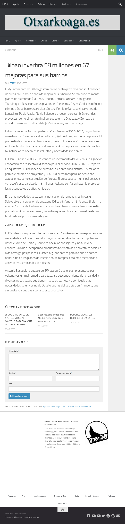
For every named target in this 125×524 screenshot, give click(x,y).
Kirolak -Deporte (92, 496)
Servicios (65, 4)
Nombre (12, 373)
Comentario (14, 351)
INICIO (5, 4)
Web (10, 384)
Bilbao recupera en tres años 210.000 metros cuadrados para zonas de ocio (51, 317)
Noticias (111, 496)
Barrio (52, 4)
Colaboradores (40, 496)
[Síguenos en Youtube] (93, 516)
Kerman (12, 83)
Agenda (16, 4)
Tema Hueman (33, 517)
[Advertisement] (104, 464)
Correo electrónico (64, 373)
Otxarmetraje (81, 4)
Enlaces (41, 4)
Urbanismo (10, 50)
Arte (23, 496)
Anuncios (12, 496)
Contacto (27, 4)
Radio (76, 496)
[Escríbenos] (118, 516)
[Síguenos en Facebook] (88, 516)
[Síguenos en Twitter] (103, 516)
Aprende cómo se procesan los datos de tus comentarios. (67, 406)
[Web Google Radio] (113, 516)
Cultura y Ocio (60, 496)
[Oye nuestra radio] (108, 516)
